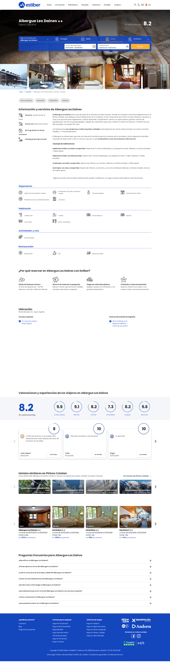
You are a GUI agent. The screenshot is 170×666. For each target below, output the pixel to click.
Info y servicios (26, 100)
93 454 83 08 (115, 650)
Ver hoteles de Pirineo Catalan (136, 476)
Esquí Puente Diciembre (62, 626)
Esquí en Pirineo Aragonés (96, 629)
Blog (20, 626)
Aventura (96, 5)
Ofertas (65, 100)
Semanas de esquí (60, 636)
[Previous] (48, 39)
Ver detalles (53, 454)
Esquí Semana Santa (60, 633)
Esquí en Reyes (58, 642)
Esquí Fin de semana (60, 623)
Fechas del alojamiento (73, 45)
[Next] (148, 39)
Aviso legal (51, 655)
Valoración (53, 100)
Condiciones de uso (115, 655)
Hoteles (107, 5)
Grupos (117, 5)
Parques (84, 5)
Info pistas (60, 5)
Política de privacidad (64, 655)
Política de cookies (81, 655)
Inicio (21, 92)
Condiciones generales (98, 655)
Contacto (22, 623)
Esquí (49, 5)
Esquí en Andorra (93, 623)
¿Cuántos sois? (104, 45)
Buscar (140, 46)
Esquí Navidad (58, 629)
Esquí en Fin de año (60, 639)
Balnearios (73, 5)
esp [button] (148, 5)
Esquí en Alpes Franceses (96, 626)
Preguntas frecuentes (27, 629)
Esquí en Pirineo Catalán (96, 633)
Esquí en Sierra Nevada (95, 636)
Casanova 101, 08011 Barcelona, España (91, 650)
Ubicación (40, 100)
